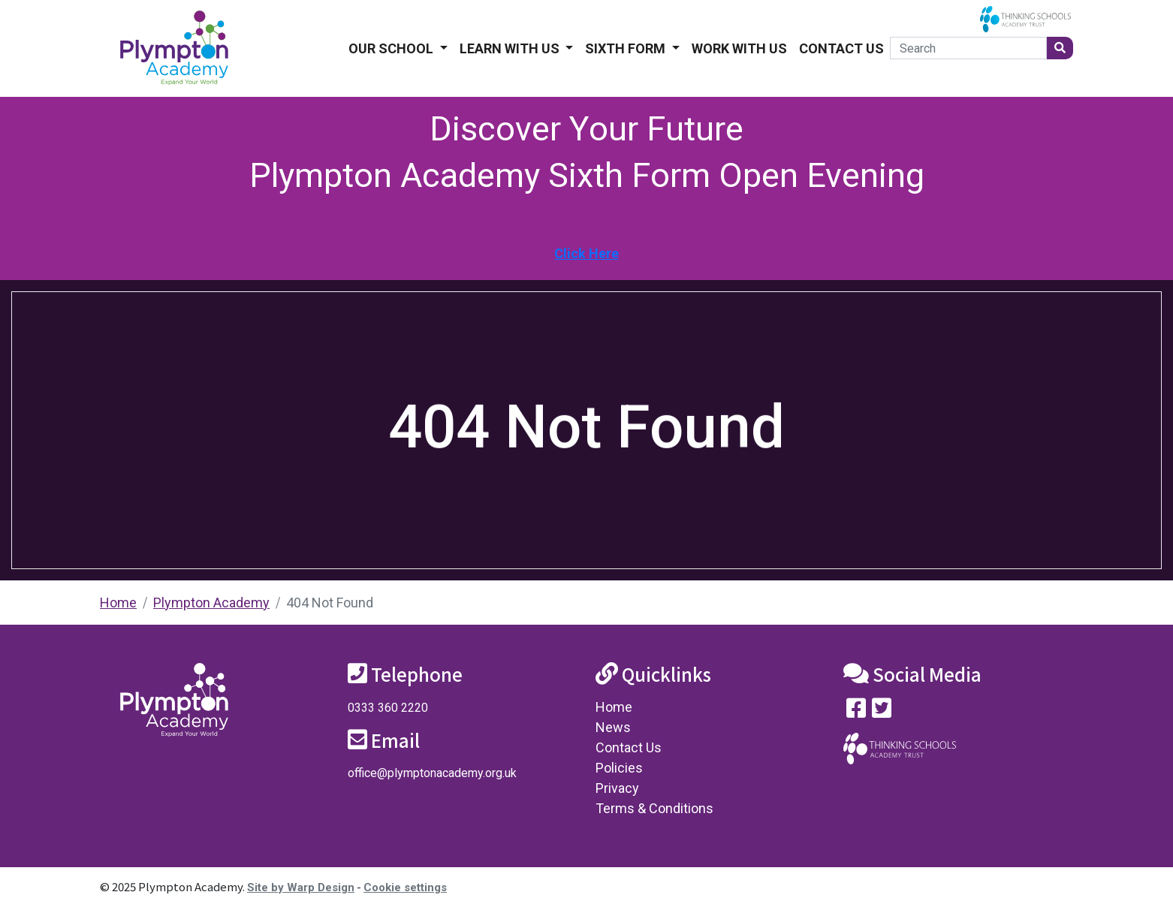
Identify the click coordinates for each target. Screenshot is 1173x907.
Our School (392, 48)
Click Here (586, 253)
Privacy (617, 788)
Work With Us (739, 48)
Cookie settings (405, 887)
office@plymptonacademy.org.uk (432, 773)
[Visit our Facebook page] (856, 711)
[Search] (968, 48)
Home (118, 602)
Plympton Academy (211, 602)
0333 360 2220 (388, 708)
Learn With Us (511, 48)
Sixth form (626, 48)
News (613, 727)
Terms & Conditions (654, 808)
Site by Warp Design (300, 887)
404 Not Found (329, 602)
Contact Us (841, 48)
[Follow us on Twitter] (881, 711)
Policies (619, 768)
